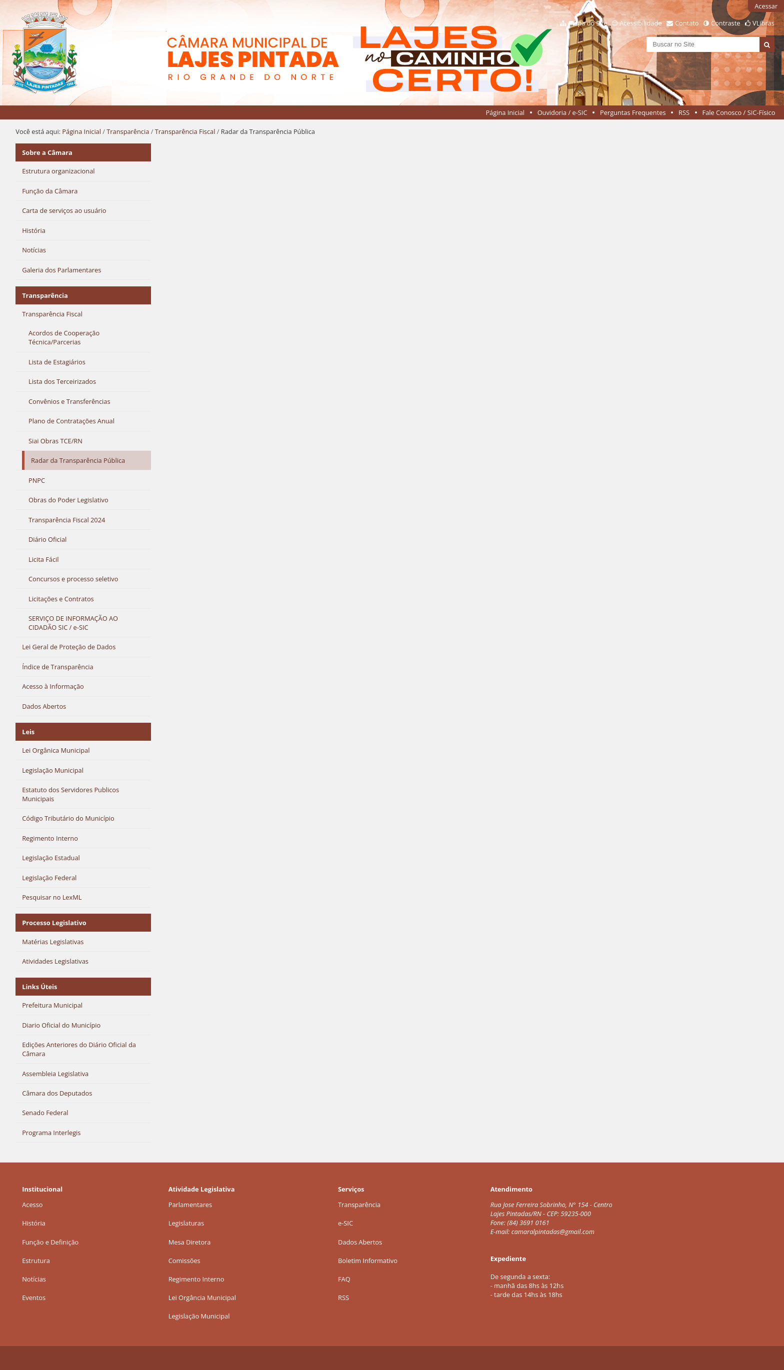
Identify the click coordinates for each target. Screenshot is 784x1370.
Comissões (184, 1260)
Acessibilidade (641, 22)
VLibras (763, 22)
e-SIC (345, 1223)
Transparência (127, 131)
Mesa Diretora (189, 1242)
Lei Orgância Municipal (202, 1297)
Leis (28, 731)
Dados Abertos (360, 1242)
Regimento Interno (196, 1279)
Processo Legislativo (54, 922)
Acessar (766, 5)
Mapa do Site (588, 22)
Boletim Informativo (368, 1260)
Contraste (725, 22)
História (34, 1223)
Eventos (34, 1297)
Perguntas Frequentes (633, 112)
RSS (684, 112)
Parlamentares (190, 1204)
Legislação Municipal (199, 1316)
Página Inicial (505, 112)
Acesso (32, 1204)
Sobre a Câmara (47, 152)
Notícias (34, 1279)
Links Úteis (39, 986)
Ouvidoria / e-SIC (563, 112)
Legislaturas (186, 1223)
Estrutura (36, 1260)
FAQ (344, 1279)
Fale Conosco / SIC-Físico (739, 112)
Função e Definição (50, 1242)
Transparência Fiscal (185, 131)
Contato (687, 22)
